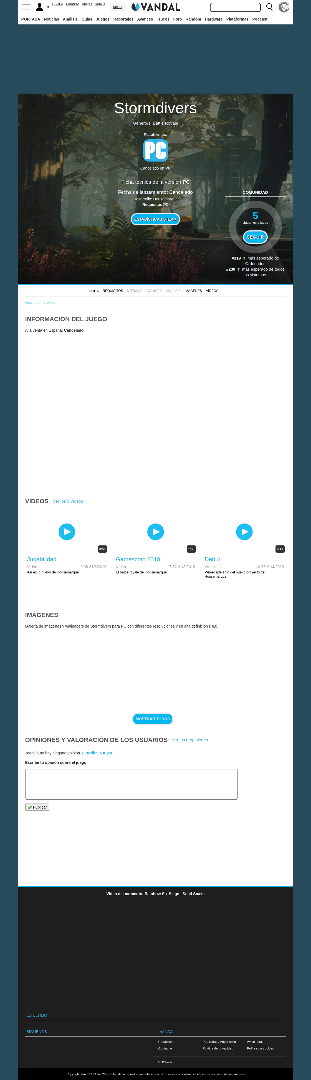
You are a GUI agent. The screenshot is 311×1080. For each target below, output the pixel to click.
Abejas (87, 4)
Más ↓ (117, 7)
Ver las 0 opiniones (190, 739)
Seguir (255, 237)
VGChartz (165, 1062)
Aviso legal (255, 1041)
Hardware (214, 19)
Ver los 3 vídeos (68, 501)
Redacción (166, 1041)
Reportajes (123, 19)
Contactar (165, 1048)
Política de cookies (260, 1048)
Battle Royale (165, 123)
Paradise (72, 4)
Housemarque (165, 199)
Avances (145, 19)
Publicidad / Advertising (219, 1041)
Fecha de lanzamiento (142, 192)
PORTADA (30, 19)
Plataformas (237, 19)
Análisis (70, 19)
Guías (87, 19)
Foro (177, 19)
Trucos (163, 19)
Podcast (259, 19)
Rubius (100, 4)
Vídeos (212, 291)
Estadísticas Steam (155, 219)
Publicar (37, 807)
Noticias (51, 19)
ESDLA (57, 4)
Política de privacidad (218, 1048)
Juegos (103, 19)
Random (193, 19)
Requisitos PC (155, 204)
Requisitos (113, 291)
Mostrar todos (152, 719)
